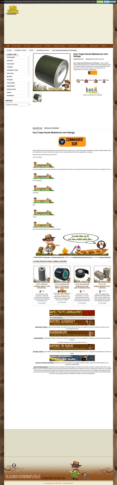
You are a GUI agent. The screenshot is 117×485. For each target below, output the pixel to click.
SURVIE (103, 46)
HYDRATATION (72, 46)
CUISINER (47, 46)
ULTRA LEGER (16, 46)
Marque (88, 59)
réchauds (47, 257)
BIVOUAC (84, 46)
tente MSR (76, 364)
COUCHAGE (37, 46)
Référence (77, 59)
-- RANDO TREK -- (12, 54)
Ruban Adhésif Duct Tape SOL (102, 287)
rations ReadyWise (89, 373)
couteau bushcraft (98, 327)
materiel (71, 327)
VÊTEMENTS (10, 96)
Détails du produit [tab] (51, 128)
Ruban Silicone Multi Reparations (82, 287)
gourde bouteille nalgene (97, 363)
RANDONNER (94, 46)
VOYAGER (10, 80)
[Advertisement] (58, 30)
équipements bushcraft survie (82, 257)
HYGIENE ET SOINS (59, 46)
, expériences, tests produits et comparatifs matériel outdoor (62, 363)
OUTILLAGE (10, 73)
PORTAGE (27, 46)
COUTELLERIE (11, 83)
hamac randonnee (100, 338)
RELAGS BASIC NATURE (97, 59)
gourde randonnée (105, 257)
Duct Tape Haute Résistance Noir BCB (62, 287)
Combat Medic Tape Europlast (42, 287)
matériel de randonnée (87, 318)
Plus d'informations (110, 1)
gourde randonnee (73, 370)
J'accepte (100, 1)
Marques (8, 100)
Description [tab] (37, 128)
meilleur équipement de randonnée (70, 342)
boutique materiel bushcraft (97, 367)
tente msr (102, 368)
